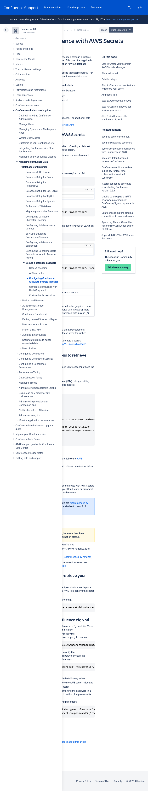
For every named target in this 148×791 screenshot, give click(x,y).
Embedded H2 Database (38, 206)
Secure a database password (41, 262)
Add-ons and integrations (28, 100)
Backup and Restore (32, 300)
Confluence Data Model (34, 314)
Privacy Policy (83, 781)
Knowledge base (76, 7)
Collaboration (22, 74)
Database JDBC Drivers (38, 172)
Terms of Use (102, 781)
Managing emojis (28, 382)
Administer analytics (29, 415)
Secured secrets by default (115, 136)
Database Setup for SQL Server (42, 191)
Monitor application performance (36, 420)
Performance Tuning (29, 372)
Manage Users (26, 124)
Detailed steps (109, 79)
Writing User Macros (29, 137)
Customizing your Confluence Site (37, 143)
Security (117, 781)
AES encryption (37, 273)
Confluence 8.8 (29, 29)
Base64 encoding (38, 268)
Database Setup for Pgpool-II (41, 201)
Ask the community (117, 267)
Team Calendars (24, 95)
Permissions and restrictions (30, 90)
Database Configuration (35, 167)
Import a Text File (31, 329)
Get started (21, 38)
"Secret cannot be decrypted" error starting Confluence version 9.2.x (116, 187)
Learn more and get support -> (122, 19)
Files (17, 54)
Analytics (20, 79)
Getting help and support (28, 458)
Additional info (109, 94)
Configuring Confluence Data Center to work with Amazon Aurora (41, 254)
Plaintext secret (109, 73)
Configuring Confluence (31, 353)
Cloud (104, 30)
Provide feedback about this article (68, 741)
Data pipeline (29, 348)
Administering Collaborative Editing (37, 388)
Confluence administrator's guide (32, 110)
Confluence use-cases (27, 105)
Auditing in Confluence (34, 334)
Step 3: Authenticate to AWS (116, 100)
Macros (19, 64)
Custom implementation (42, 295)
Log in (138, 7)
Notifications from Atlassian (34, 410)
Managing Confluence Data (33, 161)
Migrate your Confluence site (30, 434)
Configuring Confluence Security (36, 358)
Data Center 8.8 (122, 30)
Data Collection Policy (30, 377)
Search (129, 7)
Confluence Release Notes (29, 453)
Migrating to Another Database (42, 211)
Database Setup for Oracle (39, 177)
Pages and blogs (24, 48)
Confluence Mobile (25, 59)
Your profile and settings (28, 69)
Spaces (19, 43)
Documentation (52, 7)
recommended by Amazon (77, 557)
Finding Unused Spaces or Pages (39, 319)
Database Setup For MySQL (40, 196)
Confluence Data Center (28, 439)
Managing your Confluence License (37, 156)
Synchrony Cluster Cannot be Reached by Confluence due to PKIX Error (117, 226)
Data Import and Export (34, 324)
